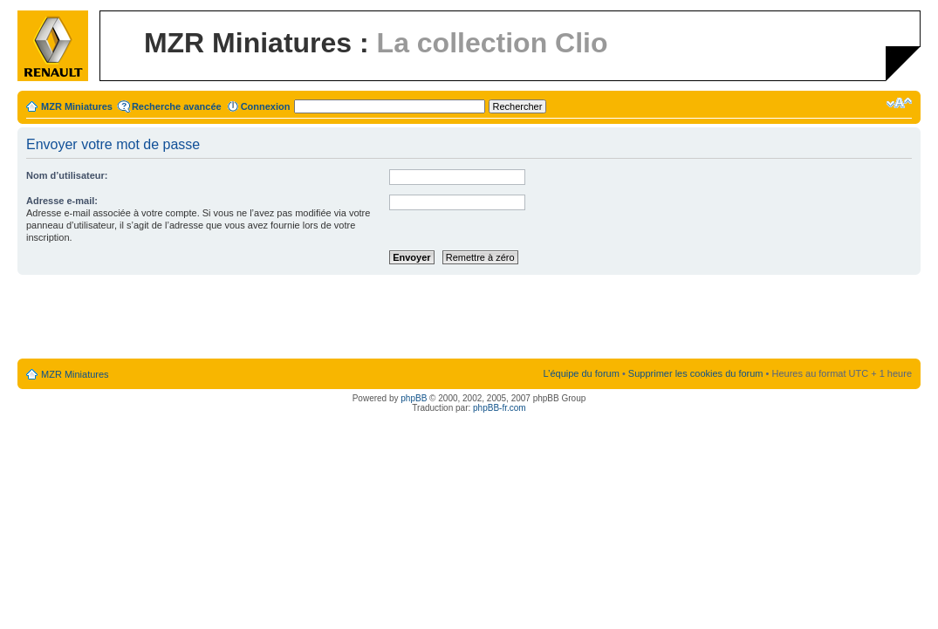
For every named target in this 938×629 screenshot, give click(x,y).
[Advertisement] (469, 317)
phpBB (414, 398)
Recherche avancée (177, 106)
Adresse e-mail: (62, 200)
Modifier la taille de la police (899, 103)
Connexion (266, 106)
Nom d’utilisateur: (67, 175)
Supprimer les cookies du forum (695, 373)
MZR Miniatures (77, 106)
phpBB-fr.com (499, 408)
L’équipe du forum (581, 373)
